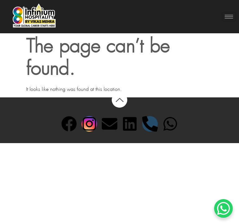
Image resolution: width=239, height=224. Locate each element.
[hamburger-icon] (229, 16)
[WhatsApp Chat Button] (223, 208)
